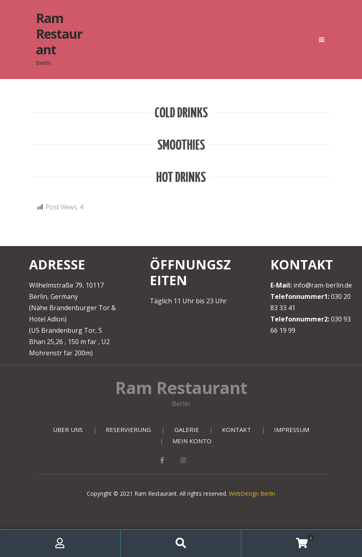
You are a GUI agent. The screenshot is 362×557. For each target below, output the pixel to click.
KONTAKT (236, 430)
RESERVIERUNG (128, 430)
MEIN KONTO (191, 441)
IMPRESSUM (291, 430)
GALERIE (186, 430)
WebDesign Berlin (252, 493)
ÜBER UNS (68, 430)
